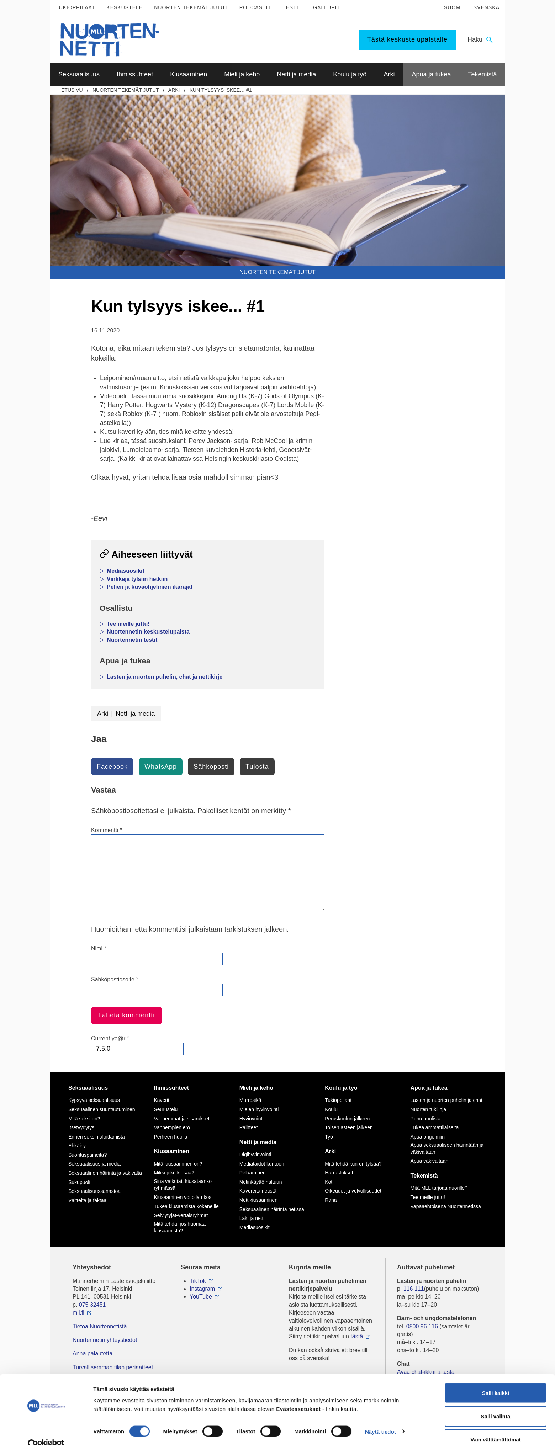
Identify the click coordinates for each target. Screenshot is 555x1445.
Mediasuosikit (125, 571)
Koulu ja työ (341, 1088)
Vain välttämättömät (495, 1426)
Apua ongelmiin (428, 1137)
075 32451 (92, 1305)
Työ (329, 1137)
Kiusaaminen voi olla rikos (182, 1197)
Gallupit (326, 7)
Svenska (487, 7)
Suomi (453, 7)
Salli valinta (496, 1403)
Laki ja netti (252, 1218)
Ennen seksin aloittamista (96, 1137)
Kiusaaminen (171, 1151)
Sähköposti (211, 766)
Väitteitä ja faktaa (87, 1200)
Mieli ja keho (256, 1088)
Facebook (112, 766)
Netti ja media (135, 713)
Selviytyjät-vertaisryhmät (181, 1215)
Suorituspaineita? (87, 1155)
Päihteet (248, 1127)
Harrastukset (339, 1172)
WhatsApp (160, 766)
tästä (356, 1336)
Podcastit (255, 7)
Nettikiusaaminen (258, 1200)
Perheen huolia (170, 1137)
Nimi (98, 948)
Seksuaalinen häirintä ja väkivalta (105, 1173)
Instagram (202, 1289)
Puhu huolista (426, 1118)
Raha (331, 1200)
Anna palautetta (92, 1353)
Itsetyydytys (81, 1127)
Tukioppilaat (75, 7)
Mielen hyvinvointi (259, 1109)
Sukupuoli (79, 1182)
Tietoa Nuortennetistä (100, 1326)
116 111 (413, 1289)
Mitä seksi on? (84, 1118)
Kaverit (161, 1100)
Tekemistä (424, 1176)
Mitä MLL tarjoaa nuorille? (439, 1188)
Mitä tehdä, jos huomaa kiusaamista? (180, 1227)
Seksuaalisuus (88, 1088)
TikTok (198, 1281)
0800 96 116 (422, 1326)
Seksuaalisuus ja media (94, 1164)
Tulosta (257, 766)
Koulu (331, 1109)
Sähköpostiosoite (114, 979)
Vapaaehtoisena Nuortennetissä (446, 1206)
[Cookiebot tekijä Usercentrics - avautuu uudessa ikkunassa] (46, 1431)
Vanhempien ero (172, 1127)
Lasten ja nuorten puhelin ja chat (446, 1100)
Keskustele (124, 7)
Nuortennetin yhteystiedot (105, 1340)
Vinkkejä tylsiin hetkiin (137, 579)
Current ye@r (110, 1038)
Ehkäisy (77, 1145)
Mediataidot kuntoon (261, 1164)
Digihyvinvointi (255, 1154)
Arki (174, 90)
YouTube (201, 1297)
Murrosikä (250, 1100)
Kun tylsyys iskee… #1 (221, 90)
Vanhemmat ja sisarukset (181, 1118)
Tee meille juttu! (128, 624)
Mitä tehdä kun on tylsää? (353, 1164)
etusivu (72, 90)
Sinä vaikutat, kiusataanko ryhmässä (183, 1184)
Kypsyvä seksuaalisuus (94, 1100)
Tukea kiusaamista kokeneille (186, 1206)
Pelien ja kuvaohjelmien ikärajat (149, 587)
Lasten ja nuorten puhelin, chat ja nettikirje (164, 677)
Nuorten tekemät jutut (191, 7)
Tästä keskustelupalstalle (407, 39)
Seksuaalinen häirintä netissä (271, 1209)
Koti (329, 1182)
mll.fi (78, 1313)
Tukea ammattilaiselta (435, 1127)
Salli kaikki (495, 1379)
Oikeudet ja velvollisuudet (353, 1191)
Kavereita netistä (257, 1191)
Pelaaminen (252, 1172)
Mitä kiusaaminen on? (178, 1164)
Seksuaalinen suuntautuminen (101, 1109)
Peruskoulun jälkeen (347, 1118)
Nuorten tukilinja (428, 1109)
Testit (292, 7)
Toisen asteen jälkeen (349, 1127)
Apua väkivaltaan (430, 1161)
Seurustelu (166, 1109)
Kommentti (106, 830)
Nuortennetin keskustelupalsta (148, 632)
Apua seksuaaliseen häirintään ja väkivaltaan (447, 1148)
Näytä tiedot (380, 1418)
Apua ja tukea (429, 1088)
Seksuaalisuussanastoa (94, 1191)
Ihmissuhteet (171, 1088)
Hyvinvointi (251, 1118)
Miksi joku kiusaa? (174, 1172)
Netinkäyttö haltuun (260, 1182)
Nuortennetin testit (132, 640)
